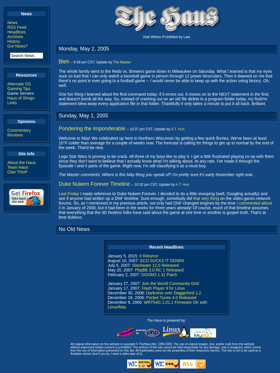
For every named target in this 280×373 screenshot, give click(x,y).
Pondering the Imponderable (92, 128)
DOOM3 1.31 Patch (159, 274)
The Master (122, 62)
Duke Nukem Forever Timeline (94, 184)
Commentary (19, 130)
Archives (15, 36)
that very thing (206, 198)
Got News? (17, 46)
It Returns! (148, 256)
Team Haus (17, 167)
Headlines (16, 32)
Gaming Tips (19, 88)
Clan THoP (17, 172)
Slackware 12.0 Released (155, 265)
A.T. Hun (177, 129)
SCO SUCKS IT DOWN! (162, 260)
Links (12, 102)
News (12, 22)
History (13, 41)
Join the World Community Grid (170, 283)
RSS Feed (16, 27)
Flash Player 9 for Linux (163, 288)
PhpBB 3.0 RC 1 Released (159, 270)
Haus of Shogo (21, 98)
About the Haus (21, 162)
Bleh (64, 62)
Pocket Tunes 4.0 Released (171, 297)
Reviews (15, 135)
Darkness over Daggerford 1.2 (173, 293)
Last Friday (69, 193)
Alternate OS (19, 84)
